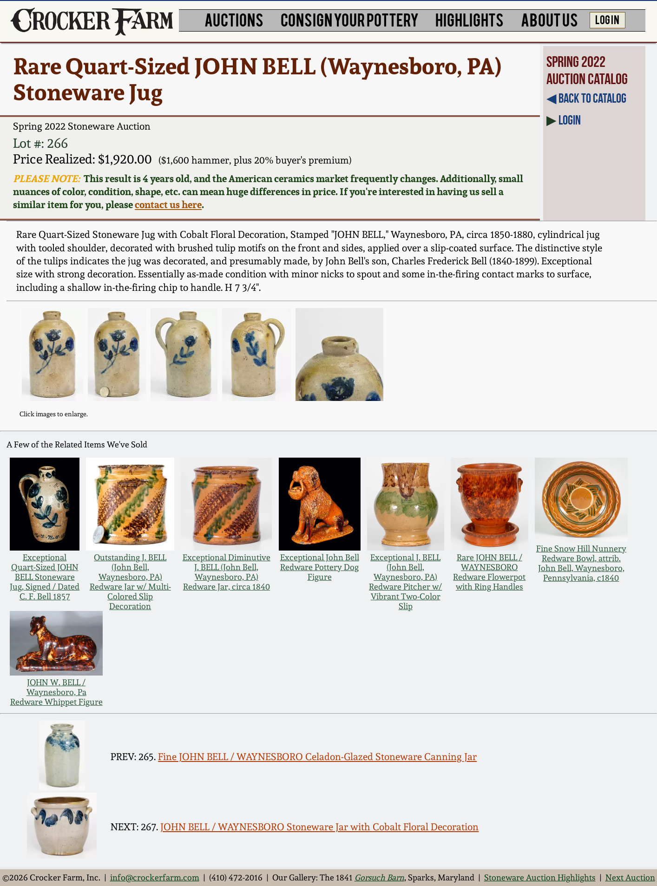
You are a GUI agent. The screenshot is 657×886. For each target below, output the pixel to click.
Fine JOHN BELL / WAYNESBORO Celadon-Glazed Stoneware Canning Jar (317, 756)
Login (569, 120)
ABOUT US (549, 19)
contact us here (168, 204)
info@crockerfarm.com (154, 877)
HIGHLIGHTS (469, 19)
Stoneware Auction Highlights (540, 877)
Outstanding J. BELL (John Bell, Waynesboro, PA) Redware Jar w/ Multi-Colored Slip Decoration (130, 581)
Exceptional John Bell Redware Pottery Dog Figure (319, 567)
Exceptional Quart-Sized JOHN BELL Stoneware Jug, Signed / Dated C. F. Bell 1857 (44, 576)
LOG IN (607, 19)
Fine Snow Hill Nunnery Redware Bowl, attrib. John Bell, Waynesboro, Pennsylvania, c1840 (581, 563)
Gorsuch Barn (379, 877)
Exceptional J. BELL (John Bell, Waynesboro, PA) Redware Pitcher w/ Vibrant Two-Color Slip (405, 581)
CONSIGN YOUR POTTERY (350, 19)
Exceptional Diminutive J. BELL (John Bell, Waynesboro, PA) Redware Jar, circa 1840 (226, 571)
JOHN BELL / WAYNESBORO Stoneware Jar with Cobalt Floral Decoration (319, 827)
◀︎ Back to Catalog (586, 98)
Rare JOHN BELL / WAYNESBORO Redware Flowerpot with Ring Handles (489, 571)
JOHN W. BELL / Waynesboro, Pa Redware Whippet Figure (56, 692)
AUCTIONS (233, 19)
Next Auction (630, 877)
